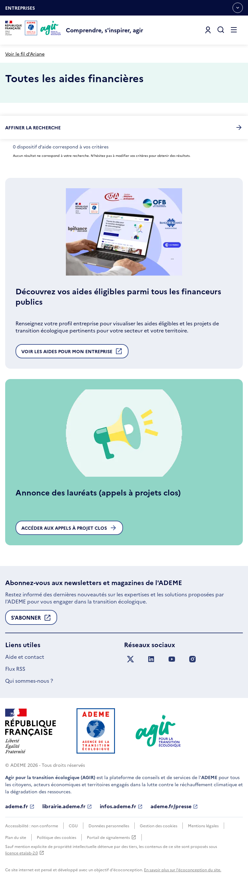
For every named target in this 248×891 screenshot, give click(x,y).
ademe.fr (20, 806)
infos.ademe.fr (121, 806)
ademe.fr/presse (174, 806)
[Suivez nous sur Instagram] (192, 659)
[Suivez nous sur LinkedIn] (151, 659)
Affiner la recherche (124, 127)
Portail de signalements (111, 837)
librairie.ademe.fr (67, 806)
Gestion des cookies (158, 825)
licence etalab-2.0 (24, 852)
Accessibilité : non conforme (31, 825)
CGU (73, 825)
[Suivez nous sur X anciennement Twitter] (130, 659)
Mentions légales (203, 825)
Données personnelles (108, 825)
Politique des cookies (56, 837)
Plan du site (15, 837)
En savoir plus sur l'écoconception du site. (182, 869)
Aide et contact (24, 656)
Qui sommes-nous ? (29, 680)
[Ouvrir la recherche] (221, 30)
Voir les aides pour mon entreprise (72, 352)
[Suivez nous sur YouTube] (172, 659)
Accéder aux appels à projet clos (69, 528)
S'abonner (31, 619)
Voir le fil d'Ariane (25, 53)
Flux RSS (15, 668)
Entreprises (20, 10)
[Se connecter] (208, 30)
